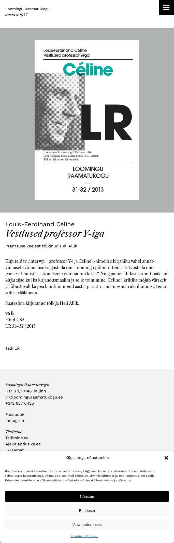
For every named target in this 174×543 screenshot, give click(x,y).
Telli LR (12, 348)
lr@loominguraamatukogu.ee (34, 397)
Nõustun (87, 496)
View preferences (87, 524)
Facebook (14, 414)
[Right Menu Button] (166, 8)
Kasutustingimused (84, 536)
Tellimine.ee (16, 437)
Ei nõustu (87, 510)
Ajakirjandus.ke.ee (23, 444)
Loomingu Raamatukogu (27, 9)
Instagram (15, 420)
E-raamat (14, 450)
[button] (166, 457)
